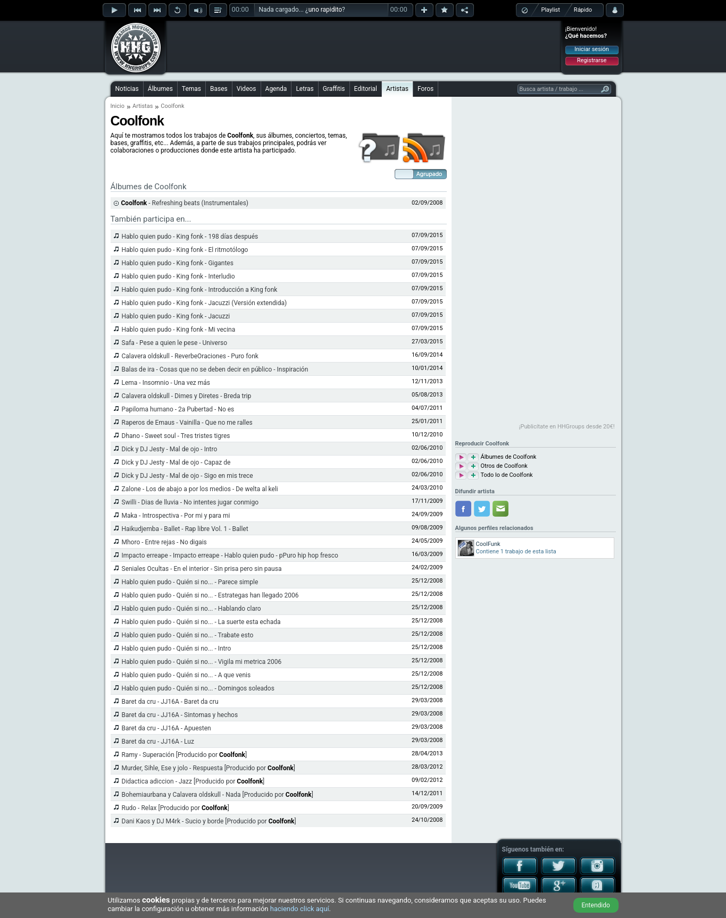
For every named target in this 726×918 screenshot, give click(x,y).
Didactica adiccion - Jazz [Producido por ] (193, 781)
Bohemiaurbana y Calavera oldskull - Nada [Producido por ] (217, 794)
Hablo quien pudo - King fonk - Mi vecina (179, 329)
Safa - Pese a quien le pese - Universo (175, 343)
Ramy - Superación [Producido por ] (184, 755)
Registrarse (591, 60)
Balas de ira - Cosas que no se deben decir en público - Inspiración (215, 369)
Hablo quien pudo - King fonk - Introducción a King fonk (200, 289)
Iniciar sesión (591, 49)
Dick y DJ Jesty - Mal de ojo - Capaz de (176, 462)
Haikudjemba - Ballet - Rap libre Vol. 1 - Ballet (185, 529)
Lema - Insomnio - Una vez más (166, 382)
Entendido (595, 905)
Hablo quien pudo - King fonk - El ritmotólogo (185, 250)
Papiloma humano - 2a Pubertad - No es (178, 409)
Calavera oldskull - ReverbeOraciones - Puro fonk (190, 356)
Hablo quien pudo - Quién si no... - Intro (176, 648)
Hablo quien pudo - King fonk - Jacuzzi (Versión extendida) (204, 303)
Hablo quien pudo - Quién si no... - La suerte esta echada (201, 622)
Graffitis (334, 88)
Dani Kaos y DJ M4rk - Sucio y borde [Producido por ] (209, 821)
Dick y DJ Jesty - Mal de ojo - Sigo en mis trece (187, 475)
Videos (246, 88)
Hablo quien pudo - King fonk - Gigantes (177, 263)
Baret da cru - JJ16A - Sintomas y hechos (180, 715)
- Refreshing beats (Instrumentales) (185, 203)
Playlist (550, 9)
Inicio (117, 106)
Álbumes (160, 88)
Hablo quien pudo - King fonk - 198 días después (190, 236)
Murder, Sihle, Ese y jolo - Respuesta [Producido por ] (209, 768)
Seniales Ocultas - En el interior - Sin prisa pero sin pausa (202, 568)
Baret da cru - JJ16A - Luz (158, 741)
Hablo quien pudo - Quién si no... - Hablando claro (191, 608)
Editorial (365, 88)
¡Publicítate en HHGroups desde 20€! (567, 426)
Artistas (397, 88)
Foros (425, 88)
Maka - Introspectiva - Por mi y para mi (176, 515)
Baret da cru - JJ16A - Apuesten (166, 728)
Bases (219, 88)
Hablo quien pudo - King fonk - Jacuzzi (176, 316)
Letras (304, 88)
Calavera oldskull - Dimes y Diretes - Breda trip (187, 396)
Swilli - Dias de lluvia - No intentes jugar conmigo (190, 502)
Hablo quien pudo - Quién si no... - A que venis (186, 675)
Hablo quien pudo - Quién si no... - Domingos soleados (198, 688)
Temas (191, 88)
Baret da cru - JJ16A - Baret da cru (170, 701)
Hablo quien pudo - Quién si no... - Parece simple (190, 582)
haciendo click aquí (299, 909)
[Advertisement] (363, 46)
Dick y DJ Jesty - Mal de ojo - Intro (170, 449)
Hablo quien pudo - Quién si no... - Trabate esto (188, 635)
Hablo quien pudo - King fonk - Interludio (178, 276)
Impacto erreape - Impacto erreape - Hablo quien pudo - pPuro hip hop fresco (230, 555)
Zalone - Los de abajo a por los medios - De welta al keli (200, 489)
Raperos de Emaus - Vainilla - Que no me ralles (187, 422)
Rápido (583, 9)
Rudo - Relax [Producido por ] (175, 808)
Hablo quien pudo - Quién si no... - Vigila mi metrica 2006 (202, 662)
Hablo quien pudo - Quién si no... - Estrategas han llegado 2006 (210, 595)
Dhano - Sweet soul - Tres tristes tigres (176, 436)
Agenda (276, 88)
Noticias (127, 88)
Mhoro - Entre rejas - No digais (164, 542)
